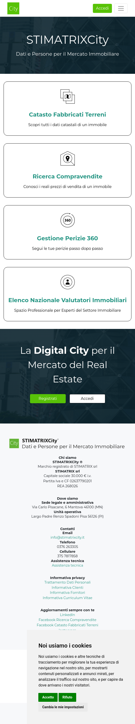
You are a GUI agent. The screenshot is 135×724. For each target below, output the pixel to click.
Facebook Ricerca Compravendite (67, 620)
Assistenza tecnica (67, 565)
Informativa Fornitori (67, 592)
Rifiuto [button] (67, 697)
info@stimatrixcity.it (67, 537)
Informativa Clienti (67, 587)
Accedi (102, 8)
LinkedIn (67, 615)
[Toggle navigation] (121, 8)
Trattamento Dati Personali (68, 582)
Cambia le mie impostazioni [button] (63, 707)
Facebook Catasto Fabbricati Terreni (67, 625)
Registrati (48, 398)
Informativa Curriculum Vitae (67, 598)
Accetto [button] (48, 697)
